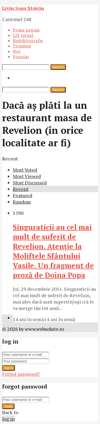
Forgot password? (21, 374)
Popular (21, 56)
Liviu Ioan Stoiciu (23, 8)
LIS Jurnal (23, 35)
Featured (22, 195)
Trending (22, 46)
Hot (17, 51)
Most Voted (25, 170)
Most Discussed (30, 182)
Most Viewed (27, 176)
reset (8, 406)
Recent (21, 189)
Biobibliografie (28, 40)
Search (58, 67)
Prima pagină (26, 30)
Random (22, 202)
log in (8, 368)
